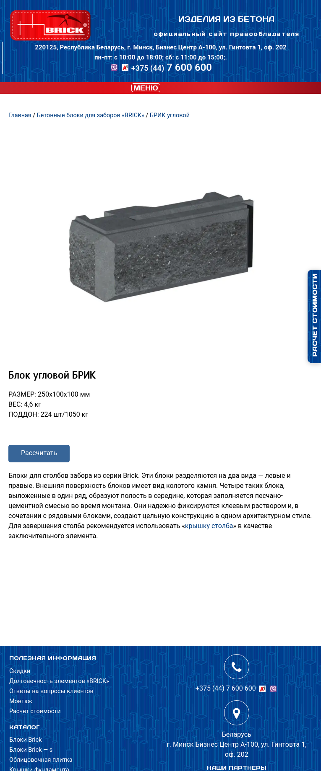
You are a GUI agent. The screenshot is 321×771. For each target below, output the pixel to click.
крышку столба (209, 526)
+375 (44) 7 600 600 (226, 688)
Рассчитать (39, 453)
